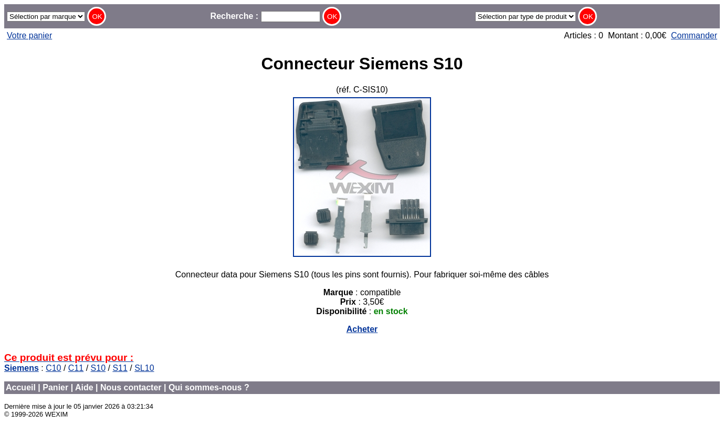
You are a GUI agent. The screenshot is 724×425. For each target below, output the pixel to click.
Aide (84, 387)
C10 (53, 368)
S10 (98, 368)
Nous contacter (130, 387)
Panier (55, 387)
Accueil (21, 387)
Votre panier (29, 35)
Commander (694, 35)
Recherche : (265, 16)
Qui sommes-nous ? (209, 387)
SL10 (144, 368)
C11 (75, 368)
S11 (119, 368)
